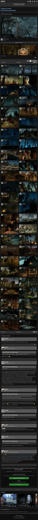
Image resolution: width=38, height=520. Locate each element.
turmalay (5, 40)
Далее (34, 62)
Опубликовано (9, 339)
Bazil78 (6, 347)
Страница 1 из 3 (19, 62)
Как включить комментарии (8, 10)
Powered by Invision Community (19, 518)
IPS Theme (17, 515)
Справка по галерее (6, 8)
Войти (19, 484)
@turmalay (3, 428)
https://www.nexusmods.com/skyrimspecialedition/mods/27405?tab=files (19, 455)
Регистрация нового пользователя (19, 478)
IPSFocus (21, 515)
